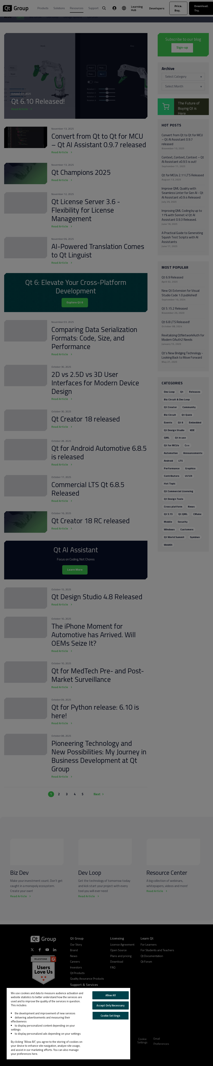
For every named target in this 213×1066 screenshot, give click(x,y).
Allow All (110, 995)
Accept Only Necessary (110, 1005)
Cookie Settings (110, 1015)
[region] (68, 1023)
